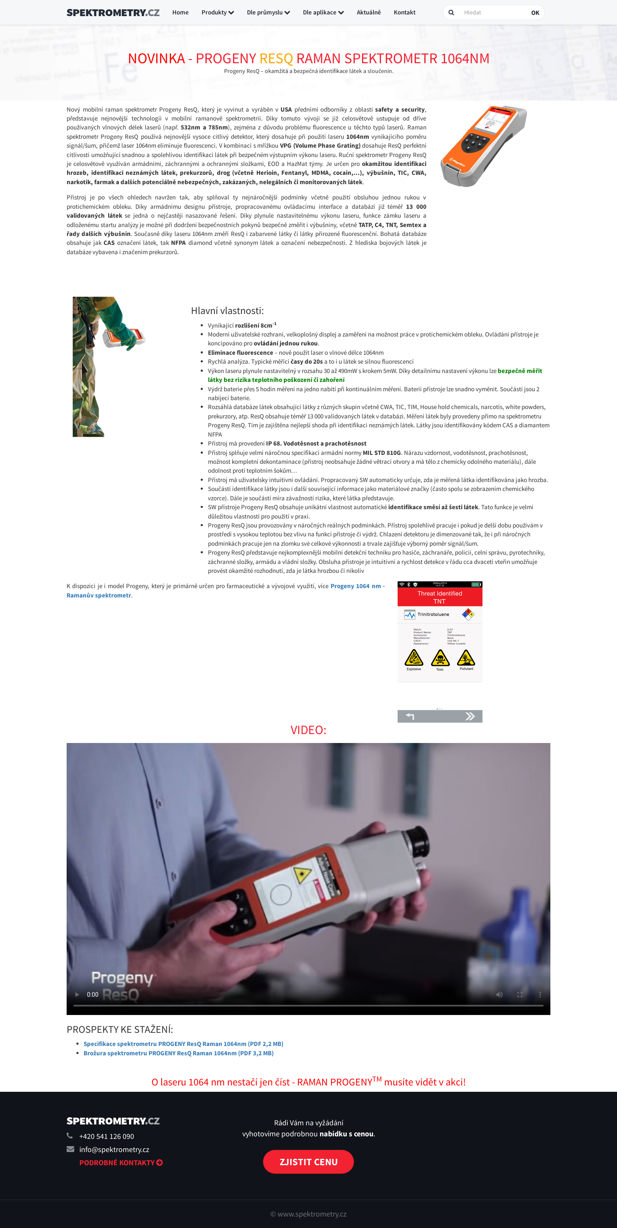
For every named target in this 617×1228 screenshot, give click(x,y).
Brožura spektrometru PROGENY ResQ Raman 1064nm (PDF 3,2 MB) (179, 1053)
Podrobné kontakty (121, 1162)
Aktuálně (369, 12)
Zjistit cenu (309, 1161)
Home (180, 12)
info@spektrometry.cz (114, 1149)
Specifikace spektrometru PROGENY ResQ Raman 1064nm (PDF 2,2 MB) (183, 1044)
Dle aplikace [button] (323, 12)
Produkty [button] (218, 12)
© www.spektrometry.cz (308, 1214)
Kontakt (404, 12)
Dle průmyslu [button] (268, 12)
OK (535, 12)
